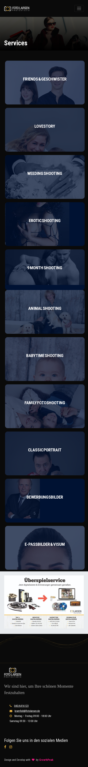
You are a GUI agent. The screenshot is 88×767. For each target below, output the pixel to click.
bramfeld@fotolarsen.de (27, 711)
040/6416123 (21, 706)
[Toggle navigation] (79, 8)
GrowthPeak (46, 759)
